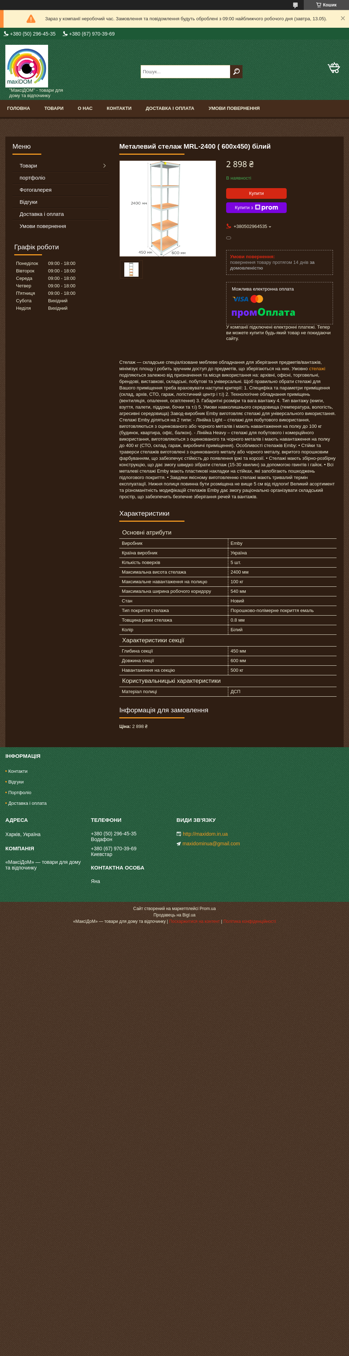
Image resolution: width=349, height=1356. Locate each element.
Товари (53, 108)
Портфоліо (19, 792)
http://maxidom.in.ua (205, 834)
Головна (18, 108)
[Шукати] (236, 71)
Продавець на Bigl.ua (174, 915)
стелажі (317, 368)
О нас (85, 108)
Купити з (256, 207)
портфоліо (32, 178)
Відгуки (28, 202)
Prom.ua (208, 908)
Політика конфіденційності (249, 921)
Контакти (119, 108)
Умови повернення (234, 108)
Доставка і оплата (170, 108)
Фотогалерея (36, 190)
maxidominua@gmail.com (211, 843)
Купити (256, 193)
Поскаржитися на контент (194, 921)
